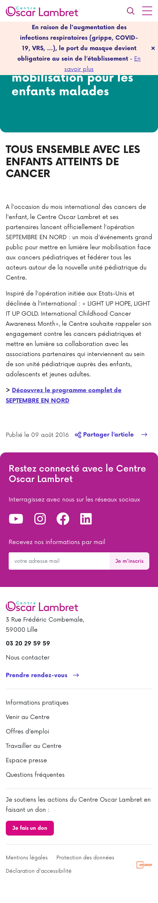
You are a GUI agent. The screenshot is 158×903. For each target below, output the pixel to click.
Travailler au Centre (33, 746)
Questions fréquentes (35, 775)
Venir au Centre (28, 717)
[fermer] (153, 48)
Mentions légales (27, 858)
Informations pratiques (37, 702)
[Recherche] (130, 11)
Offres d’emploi (27, 731)
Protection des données (85, 858)
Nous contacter (28, 657)
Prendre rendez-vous (36, 675)
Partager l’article (105, 435)
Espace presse (26, 760)
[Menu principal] (147, 11)
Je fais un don (29, 828)
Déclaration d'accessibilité (39, 871)
